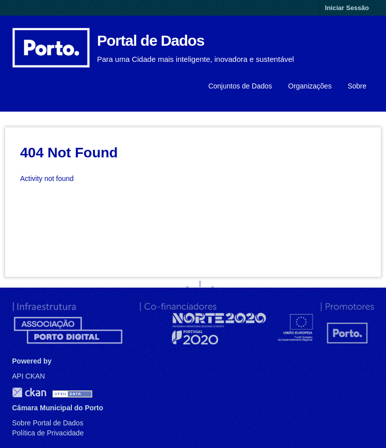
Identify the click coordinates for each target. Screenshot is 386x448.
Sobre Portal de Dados (47, 423)
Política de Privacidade (47, 433)
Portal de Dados (150, 40)
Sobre (357, 86)
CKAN (29, 392)
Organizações (309, 86)
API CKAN (28, 376)
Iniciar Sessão (347, 8)
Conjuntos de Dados (240, 86)
